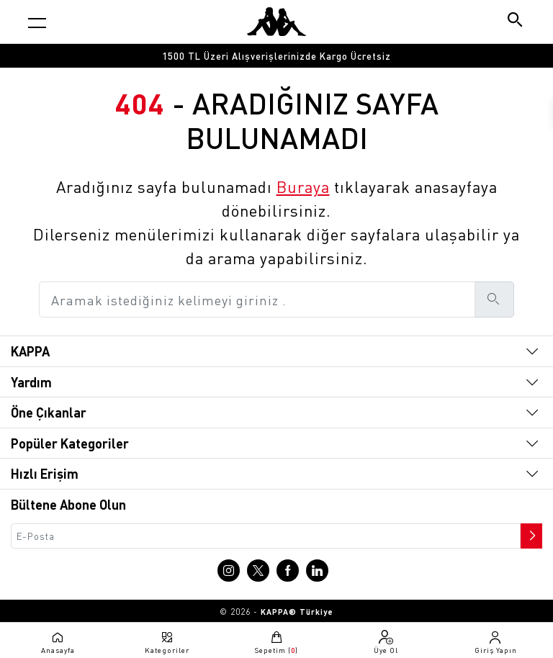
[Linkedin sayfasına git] (317, 570)
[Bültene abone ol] (530, 532)
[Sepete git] (276, 642)
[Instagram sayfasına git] (228, 570)
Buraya (303, 186)
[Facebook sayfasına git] (287, 570)
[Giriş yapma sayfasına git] (495, 642)
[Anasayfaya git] (276, 21)
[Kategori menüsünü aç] (37, 23)
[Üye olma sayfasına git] (386, 642)
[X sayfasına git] (258, 570)
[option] (276, 56)
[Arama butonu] (516, 21)
